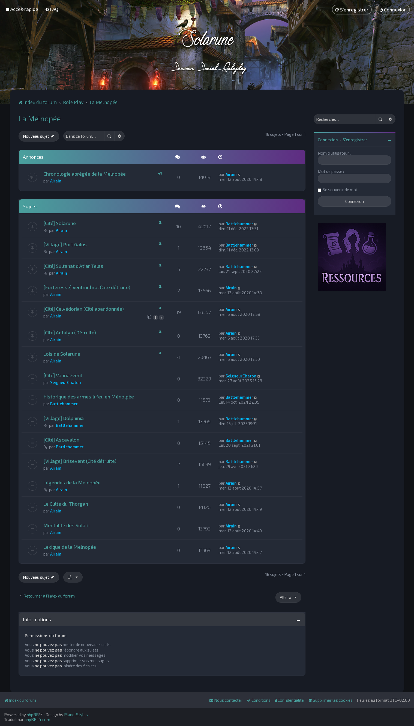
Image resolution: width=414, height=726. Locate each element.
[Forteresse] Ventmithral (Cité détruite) (86, 287)
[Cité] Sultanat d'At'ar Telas (73, 266)
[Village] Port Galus (65, 244)
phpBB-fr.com (37, 719)
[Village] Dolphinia (63, 418)
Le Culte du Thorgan (65, 504)
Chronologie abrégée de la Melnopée (84, 174)
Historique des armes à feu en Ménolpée (88, 397)
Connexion (328, 139)
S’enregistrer (355, 139)
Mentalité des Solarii (66, 525)
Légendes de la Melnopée (72, 482)
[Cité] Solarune (59, 223)
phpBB (33, 714)
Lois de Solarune (61, 354)
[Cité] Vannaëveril (62, 375)
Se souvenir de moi (340, 189)
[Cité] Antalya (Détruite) (69, 332)
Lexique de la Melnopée (69, 547)
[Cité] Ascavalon (61, 440)
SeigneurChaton (65, 382)
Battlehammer (239, 223)
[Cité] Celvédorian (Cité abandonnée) (83, 309)
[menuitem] (52, 9)
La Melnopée (40, 118)
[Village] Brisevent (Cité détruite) (79, 461)
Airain (55, 180)
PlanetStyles (76, 714)
